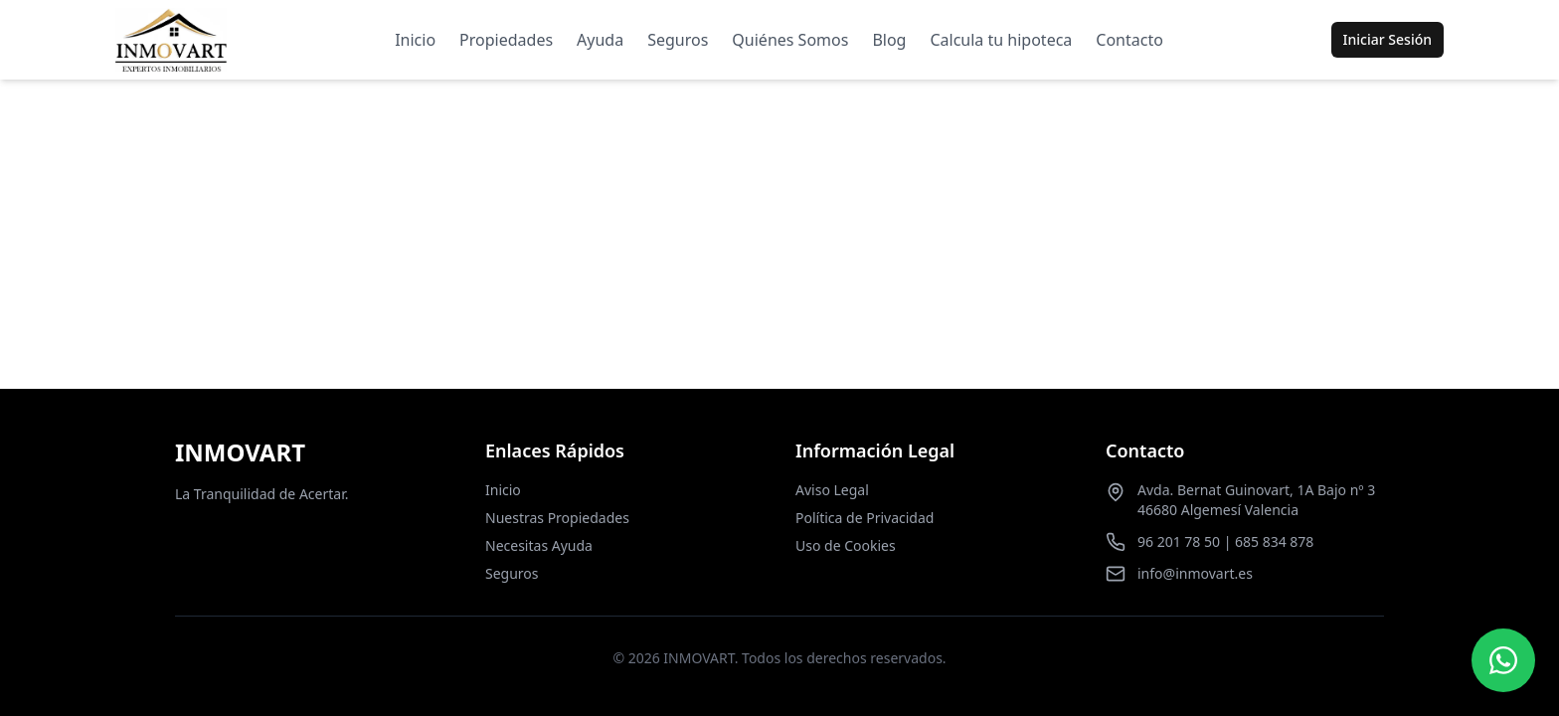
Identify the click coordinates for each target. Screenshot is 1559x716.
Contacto (1129, 40)
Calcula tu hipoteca (1001, 40)
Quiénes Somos (790, 40)
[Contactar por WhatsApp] (1503, 660)
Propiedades (506, 40)
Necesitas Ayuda (539, 545)
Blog (889, 40)
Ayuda (600, 40)
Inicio (415, 40)
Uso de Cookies (845, 545)
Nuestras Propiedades (557, 517)
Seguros (677, 40)
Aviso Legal (832, 489)
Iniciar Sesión (1387, 39)
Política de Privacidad (864, 517)
